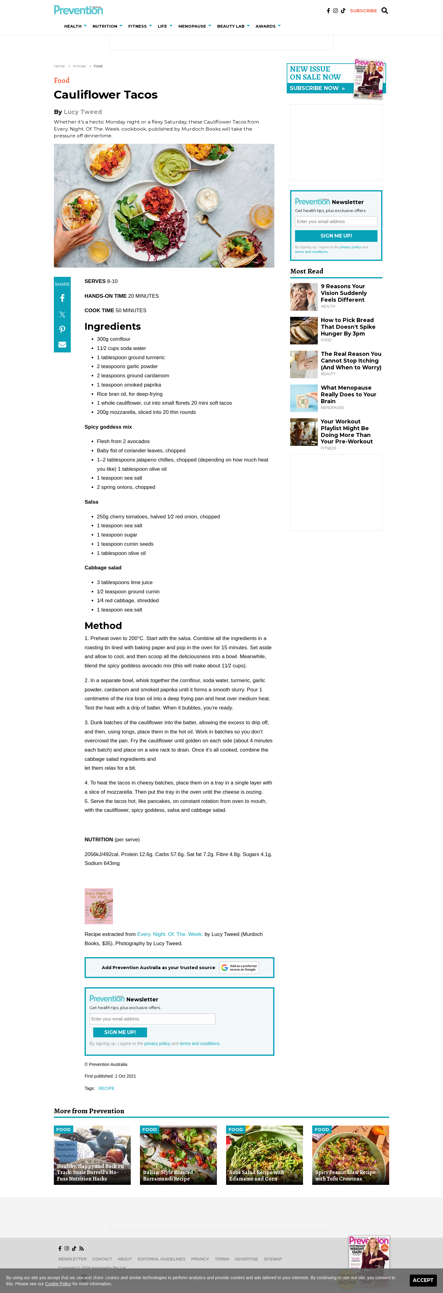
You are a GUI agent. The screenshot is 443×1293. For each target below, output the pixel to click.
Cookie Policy (58, 1283)
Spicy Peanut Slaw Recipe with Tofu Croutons (345, 1175)
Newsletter (72, 1259)
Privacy (200, 1259)
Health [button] (73, 26)
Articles (79, 66)
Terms (222, 1259)
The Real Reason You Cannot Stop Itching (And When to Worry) (351, 361)
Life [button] (162, 26)
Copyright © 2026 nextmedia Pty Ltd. (92, 1268)
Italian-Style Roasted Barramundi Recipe (168, 1175)
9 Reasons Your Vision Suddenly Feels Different (344, 293)
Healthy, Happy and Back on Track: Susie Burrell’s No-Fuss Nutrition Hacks (90, 1172)
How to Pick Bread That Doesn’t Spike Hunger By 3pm (348, 327)
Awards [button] (266, 26)
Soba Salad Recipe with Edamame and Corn (256, 1175)
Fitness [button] (137, 26)
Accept (423, 1280)
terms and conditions (199, 1043)
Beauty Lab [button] (231, 26)
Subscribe (363, 11)
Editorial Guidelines (162, 1259)
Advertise (246, 1259)
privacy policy (157, 1043)
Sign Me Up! (120, 1032)
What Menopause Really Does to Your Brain (349, 394)
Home (59, 66)
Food (98, 66)
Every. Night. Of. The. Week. (170, 934)
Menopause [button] (192, 26)
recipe (106, 1088)
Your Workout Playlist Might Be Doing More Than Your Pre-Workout (347, 431)
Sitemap (273, 1259)
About (125, 1259)
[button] (86, 26)
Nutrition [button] (105, 26)
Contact (102, 1259)
